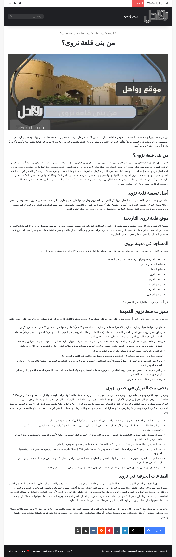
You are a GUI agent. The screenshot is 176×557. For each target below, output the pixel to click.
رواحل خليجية (98, 33)
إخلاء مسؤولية (152, 551)
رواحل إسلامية (131, 16)
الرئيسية (111, 33)
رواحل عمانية (84, 33)
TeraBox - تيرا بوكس (17, 551)
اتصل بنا (105, 551)
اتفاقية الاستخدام (118, 551)
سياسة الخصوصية (136, 551)
